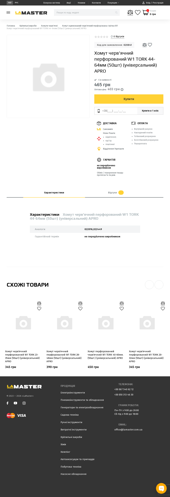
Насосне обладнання (73, 474)
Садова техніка (70, 414)
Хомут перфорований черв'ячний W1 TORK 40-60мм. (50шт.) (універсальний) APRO (105, 355)
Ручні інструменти (71, 422)
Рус (16, 3)
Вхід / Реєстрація (152, 2)
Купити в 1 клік (150, 110)
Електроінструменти (73, 392)
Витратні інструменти (74, 429)
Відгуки (116, 192)
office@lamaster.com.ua (128, 429)
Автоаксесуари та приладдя (77, 459)
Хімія (63, 444)
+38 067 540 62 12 (123, 389)
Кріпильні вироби (71, 437)
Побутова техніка (71, 466)
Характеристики (54, 192)
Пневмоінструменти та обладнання (82, 399)
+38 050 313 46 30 (123, 394)
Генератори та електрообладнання (82, 407)
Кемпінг (65, 451)
